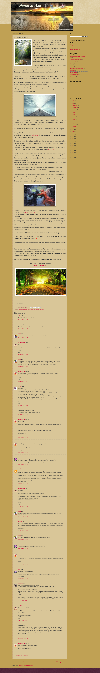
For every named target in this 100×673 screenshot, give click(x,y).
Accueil (39, 662)
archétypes (51, 149)
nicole (19, 457)
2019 (73, 138)
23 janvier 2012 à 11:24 (23, 483)
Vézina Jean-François (39, 265)
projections (34, 135)
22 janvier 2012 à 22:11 (23, 414)
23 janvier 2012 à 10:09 (23, 437)
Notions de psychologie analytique (36, 309)
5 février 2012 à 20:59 (22, 620)
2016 (73, 145)
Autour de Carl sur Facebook (76, 47)
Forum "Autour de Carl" (75, 49)
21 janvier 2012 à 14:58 (23, 354)
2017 (73, 143)
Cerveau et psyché (74, 74)
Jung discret (72, 76)
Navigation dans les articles (76, 45)
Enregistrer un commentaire (22, 655)
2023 (73, 129)
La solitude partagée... (77, 121)
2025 (73, 100)
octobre (75, 109)
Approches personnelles (23, 309)
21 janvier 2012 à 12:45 (23, 329)
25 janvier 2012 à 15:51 (23, 539)
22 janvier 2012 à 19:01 (23, 381)
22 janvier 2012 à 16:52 (23, 366)
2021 (73, 134)
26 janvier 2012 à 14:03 (23, 564)
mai (74, 114)
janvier (75, 126)
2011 (73, 157)
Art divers (72, 70)
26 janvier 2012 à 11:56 (23, 548)
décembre (75, 105)
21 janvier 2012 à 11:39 (23, 319)
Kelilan (19, 315)
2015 (73, 148)
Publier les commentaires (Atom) (26, 665)
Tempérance (20, 469)
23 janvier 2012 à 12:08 (23, 506)
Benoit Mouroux (21, 342)
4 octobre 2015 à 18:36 (23, 638)
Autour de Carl (73, 61)
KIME (19, 386)
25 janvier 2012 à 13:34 (23, 530)
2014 (73, 150)
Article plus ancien (61, 662)
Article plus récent (18, 662)
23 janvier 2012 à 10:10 (23, 452)
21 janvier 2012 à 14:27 (23, 337)
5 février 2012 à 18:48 (22, 600)
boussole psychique (29, 212)
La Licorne (20, 583)
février (74, 124)
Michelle (20, 521)
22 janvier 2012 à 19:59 (23, 405)
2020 (73, 136)
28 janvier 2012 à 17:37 (23, 578)
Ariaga (19, 333)
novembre (75, 107)
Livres (71, 64)
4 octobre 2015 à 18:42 (23, 652)
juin (74, 112)
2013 (73, 152)
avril (74, 116)
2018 (73, 141)
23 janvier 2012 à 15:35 (23, 516)
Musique (72, 66)
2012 (73, 155)
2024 (73, 103)
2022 (73, 131)
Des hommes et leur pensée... (76, 68)
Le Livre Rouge (73, 72)
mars (74, 119)
